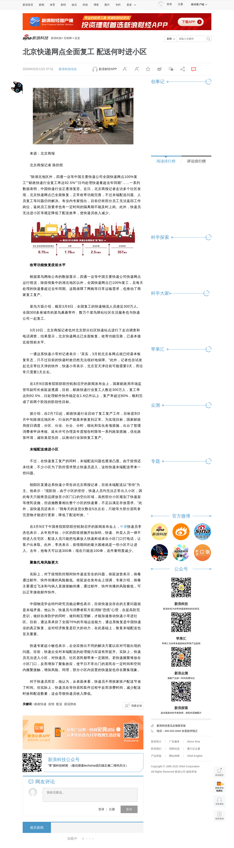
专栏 (118, 4)
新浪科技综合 (68, 69)
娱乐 (74, 4)
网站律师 (174, 755)
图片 (107, 4)
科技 (85, 4)
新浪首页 (28, 4)
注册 (180, 4)
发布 (129, 809)
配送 (59, 704)
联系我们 (156, 748)
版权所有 (191, 771)
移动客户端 (199, 4)
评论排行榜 (196, 161)
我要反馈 (136, 705)
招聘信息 (174, 748)
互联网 (68, 38)
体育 (52, 4)
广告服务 (174, 741)
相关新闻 (37, 828)
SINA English (194, 755)
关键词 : (28, 704)
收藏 (147, 69)
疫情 (51, 704)
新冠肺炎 (70, 704)
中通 (123, 527)
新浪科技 (56, 38)
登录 (101, 809)
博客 (96, 4)
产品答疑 (156, 755)
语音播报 (219, 801)
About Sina (193, 741)
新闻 (41, 4)
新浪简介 (156, 741)
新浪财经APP (108, 69)
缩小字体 (124, 69)
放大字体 (135, 69)
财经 (63, 4)
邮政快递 (40, 704)
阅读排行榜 (166, 161)
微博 (158, 69)
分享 (181, 69)
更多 (131, 4)
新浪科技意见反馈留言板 (171, 725)
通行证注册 (193, 748)
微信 (170, 69)
